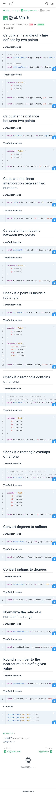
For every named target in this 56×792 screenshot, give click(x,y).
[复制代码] (54, 69)
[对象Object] (45, 750)
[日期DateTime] (12, 750)
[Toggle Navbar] (52, 3)
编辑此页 (9, 733)
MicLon (8, 25)
